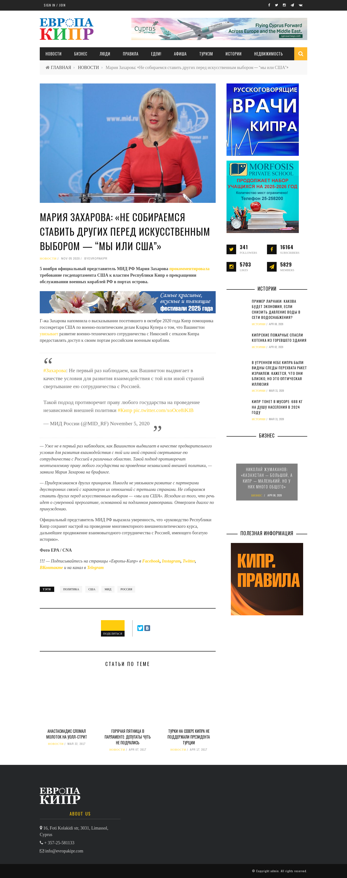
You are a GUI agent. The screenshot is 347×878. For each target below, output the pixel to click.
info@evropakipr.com (64, 851)
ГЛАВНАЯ (61, 67)
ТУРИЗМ (206, 54)
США (91, 589)
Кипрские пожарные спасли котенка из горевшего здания (279, 337)
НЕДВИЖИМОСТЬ (268, 54)
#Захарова (54, 370)
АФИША (180, 54)
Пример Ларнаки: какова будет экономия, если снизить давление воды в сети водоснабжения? (276, 309)
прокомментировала (189, 268)
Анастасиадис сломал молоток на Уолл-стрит (66, 734)
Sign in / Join (55, 5)
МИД (108, 589)
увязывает (49, 333)
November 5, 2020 (129, 423)
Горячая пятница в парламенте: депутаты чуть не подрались (128, 737)
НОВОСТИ (54, 54)
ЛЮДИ (105, 54)
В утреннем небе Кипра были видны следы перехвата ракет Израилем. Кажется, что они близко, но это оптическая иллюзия (279, 373)
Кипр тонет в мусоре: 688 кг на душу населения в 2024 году (277, 407)
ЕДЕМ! (156, 54)
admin (274, 871)
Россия (126, 589)
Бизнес (80, 54)
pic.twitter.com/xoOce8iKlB (163, 410)
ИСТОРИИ (234, 54)
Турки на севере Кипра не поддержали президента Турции (188, 737)
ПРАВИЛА (131, 54)
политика (71, 589)
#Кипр (125, 410)
